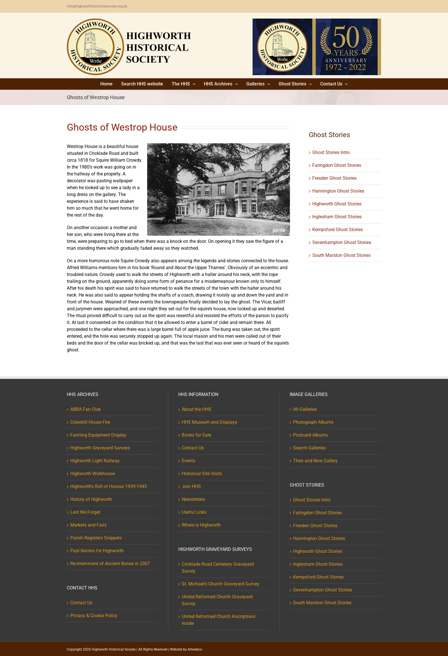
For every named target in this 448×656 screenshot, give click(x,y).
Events (188, 460)
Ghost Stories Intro (331, 152)
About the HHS (196, 409)
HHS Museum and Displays (209, 422)
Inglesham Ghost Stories (337, 216)
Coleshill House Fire (90, 422)
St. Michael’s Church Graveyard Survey (220, 584)
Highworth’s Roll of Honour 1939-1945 (108, 486)
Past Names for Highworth (97, 550)
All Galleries (305, 409)
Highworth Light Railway (95, 460)
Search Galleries (309, 448)
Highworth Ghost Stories (336, 204)
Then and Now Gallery (315, 460)
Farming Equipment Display (98, 435)
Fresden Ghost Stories (334, 178)
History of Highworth (91, 499)
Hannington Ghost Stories (338, 191)
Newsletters (193, 499)
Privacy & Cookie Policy (93, 615)
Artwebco (195, 649)
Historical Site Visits (202, 473)
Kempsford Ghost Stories (337, 229)
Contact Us (81, 602)
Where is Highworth (201, 525)
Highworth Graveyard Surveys (100, 448)
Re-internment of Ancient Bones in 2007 (110, 563)
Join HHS (191, 486)
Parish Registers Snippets (96, 538)
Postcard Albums (310, 435)
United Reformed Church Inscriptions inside (218, 620)
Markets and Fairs (88, 525)
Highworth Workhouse (92, 473)
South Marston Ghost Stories (341, 255)
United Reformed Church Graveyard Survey (217, 600)
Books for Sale (196, 435)
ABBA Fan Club (85, 409)
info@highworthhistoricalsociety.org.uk (97, 6)
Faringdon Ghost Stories (336, 165)
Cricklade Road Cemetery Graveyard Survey (218, 567)
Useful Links (194, 512)
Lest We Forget (85, 512)
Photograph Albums (313, 422)
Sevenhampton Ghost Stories (341, 242)
